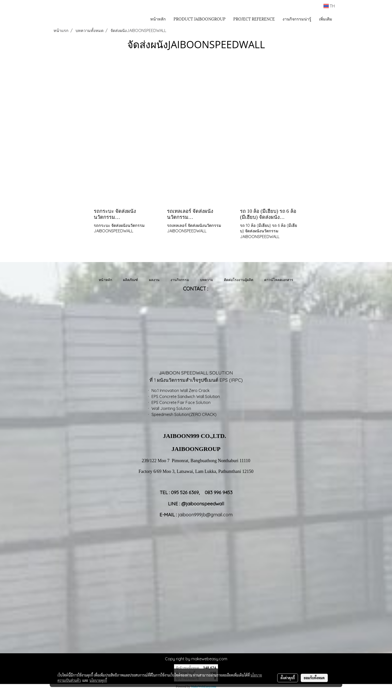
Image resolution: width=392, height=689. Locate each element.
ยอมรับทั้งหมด (314, 678)
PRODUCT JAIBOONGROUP (200, 18)
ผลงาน (154, 279)
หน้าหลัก (158, 18)
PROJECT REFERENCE (254, 18)
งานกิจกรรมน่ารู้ (296, 18)
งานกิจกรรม (179, 279)
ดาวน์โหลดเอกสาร (278, 279)
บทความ (206, 279)
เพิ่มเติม (325, 18)
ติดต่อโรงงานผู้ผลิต (238, 279)
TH (329, 5)
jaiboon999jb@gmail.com (205, 515)
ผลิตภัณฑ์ (130, 279)
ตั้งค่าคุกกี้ (287, 678)
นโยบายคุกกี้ (98, 680)
